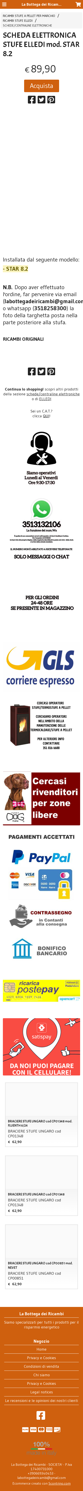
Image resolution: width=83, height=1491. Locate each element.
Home (41, 1349)
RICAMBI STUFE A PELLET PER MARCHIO (29, 16)
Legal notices (41, 1392)
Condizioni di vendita (41, 1366)
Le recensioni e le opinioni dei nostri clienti (41, 1400)
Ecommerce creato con (41, 1483)
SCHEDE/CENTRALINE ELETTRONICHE (27, 25)
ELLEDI (45, 398)
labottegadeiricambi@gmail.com (41, 1477)
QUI (46, 416)
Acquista (41, 86)
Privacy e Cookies (41, 1357)
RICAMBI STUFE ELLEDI (18, 21)
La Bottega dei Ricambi (42, 4)
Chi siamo (41, 1375)
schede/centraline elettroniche (53, 394)
